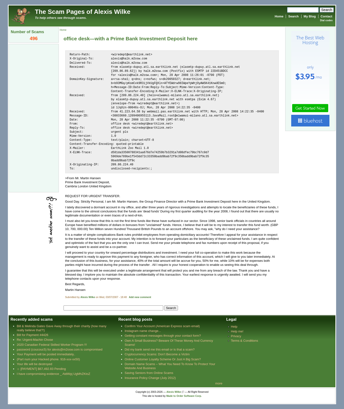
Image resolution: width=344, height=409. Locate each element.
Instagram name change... (143, 331)
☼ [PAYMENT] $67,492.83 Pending (41, 369)
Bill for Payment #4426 (32, 335)
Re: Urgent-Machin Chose (35, 339)
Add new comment (140, 297)
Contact (326, 16)
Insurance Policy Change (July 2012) (150, 378)
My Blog (310, 16)
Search (293, 16)
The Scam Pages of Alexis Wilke (82, 11)
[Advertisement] (34, 117)
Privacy (236, 336)
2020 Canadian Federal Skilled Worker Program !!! (52, 344)
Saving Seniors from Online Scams (149, 373)
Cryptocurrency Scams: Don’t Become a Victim (157, 354)
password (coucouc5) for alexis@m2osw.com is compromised (59, 349)
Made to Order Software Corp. (184, 396)
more (218, 383)
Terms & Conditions (244, 340)
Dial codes (326, 20)
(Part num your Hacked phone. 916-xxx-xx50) (48, 359)
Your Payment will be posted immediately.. (46, 354)
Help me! (237, 331)
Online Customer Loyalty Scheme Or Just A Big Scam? (163, 359)
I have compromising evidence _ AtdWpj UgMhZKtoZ (53, 374)
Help (234, 326)
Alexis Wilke (88, 297)
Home (279, 16)
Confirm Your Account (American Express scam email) (162, 326)
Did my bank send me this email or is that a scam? (160, 349)
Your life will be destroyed (34, 364)
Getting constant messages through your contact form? (163, 335)
